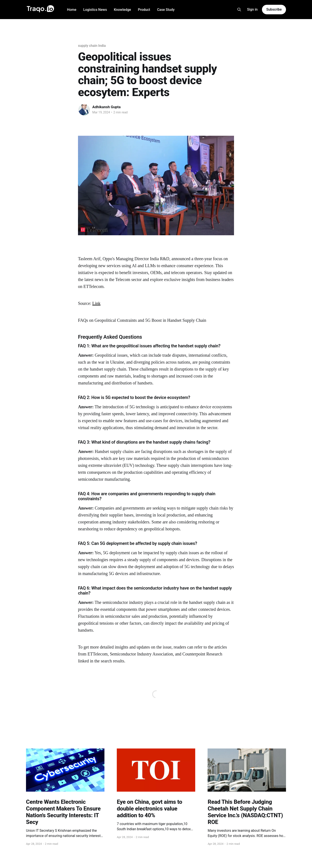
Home (71, 10)
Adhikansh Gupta (106, 107)
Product (144, 10)
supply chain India (92, 46)
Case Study (166, 10)
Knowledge (122, 10)
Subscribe (274, 9)
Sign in (252, 9)
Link (96, 303)
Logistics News (95, 10)
